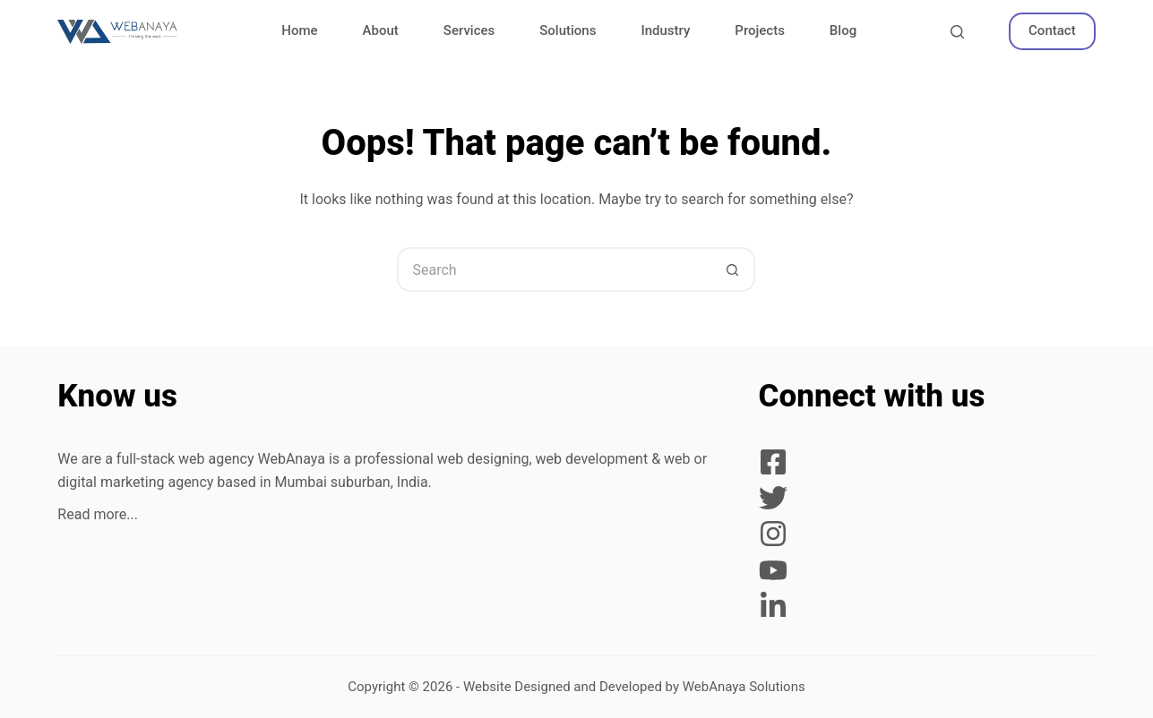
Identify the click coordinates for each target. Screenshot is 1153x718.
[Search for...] (553, 269)
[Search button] (732, 269)
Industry (665, 30)
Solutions (567, 30)
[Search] (957, 31)
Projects (760, 30)
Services (469, 30)
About (381, 30)
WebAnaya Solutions (744, 687)
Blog (843, 30)
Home (299, 30)
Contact (1052, 30)
